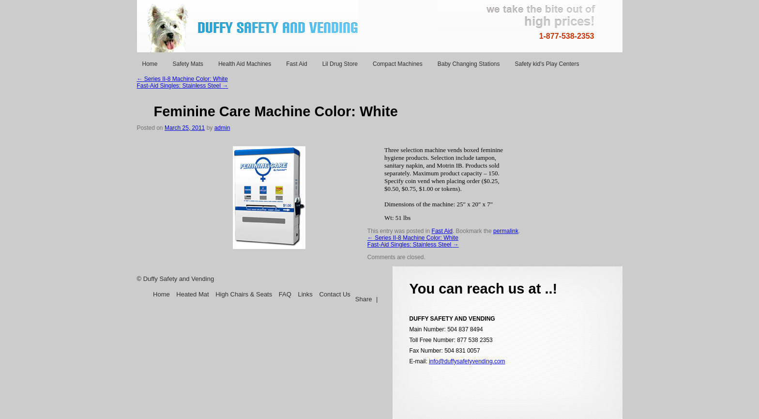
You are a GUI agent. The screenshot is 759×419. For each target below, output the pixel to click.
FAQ (286, 294)
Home (161, 294)
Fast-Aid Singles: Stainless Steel (182, 85)
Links (305, 294)
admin (222, 127)
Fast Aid (442, 231)
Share (363, 299)
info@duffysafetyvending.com (467, 361)
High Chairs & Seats (243, 294)
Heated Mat (192, 294)
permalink (505, 231)
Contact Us (334, 294)
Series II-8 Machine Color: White (182, 79)
